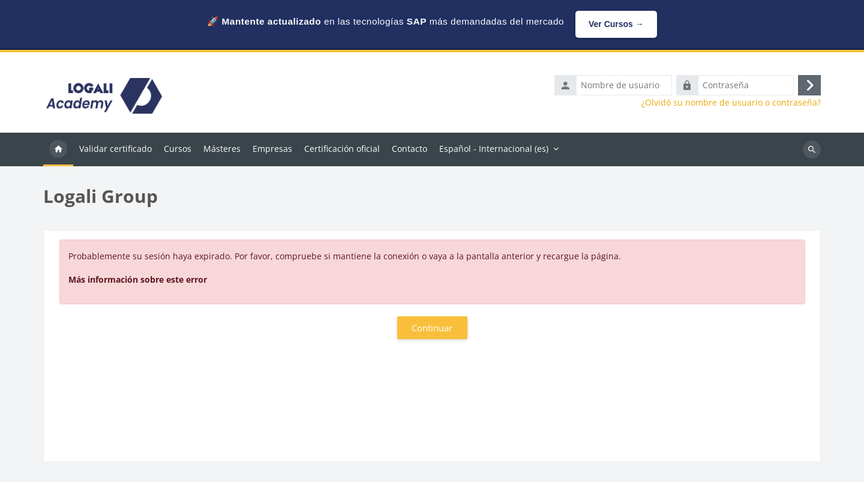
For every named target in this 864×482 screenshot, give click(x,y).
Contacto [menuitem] (409, 148)
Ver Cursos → (616, 24)
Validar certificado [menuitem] (115, 148)
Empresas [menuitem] (272, 148)
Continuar (432, 328)
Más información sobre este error (137, 279)
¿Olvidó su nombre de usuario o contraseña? (731, 102)
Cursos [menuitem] (177, 148)
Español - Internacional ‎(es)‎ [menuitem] (493, 148)
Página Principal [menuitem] (58, 149)
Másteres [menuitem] (222, 148)
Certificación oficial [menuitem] (342, 148)
